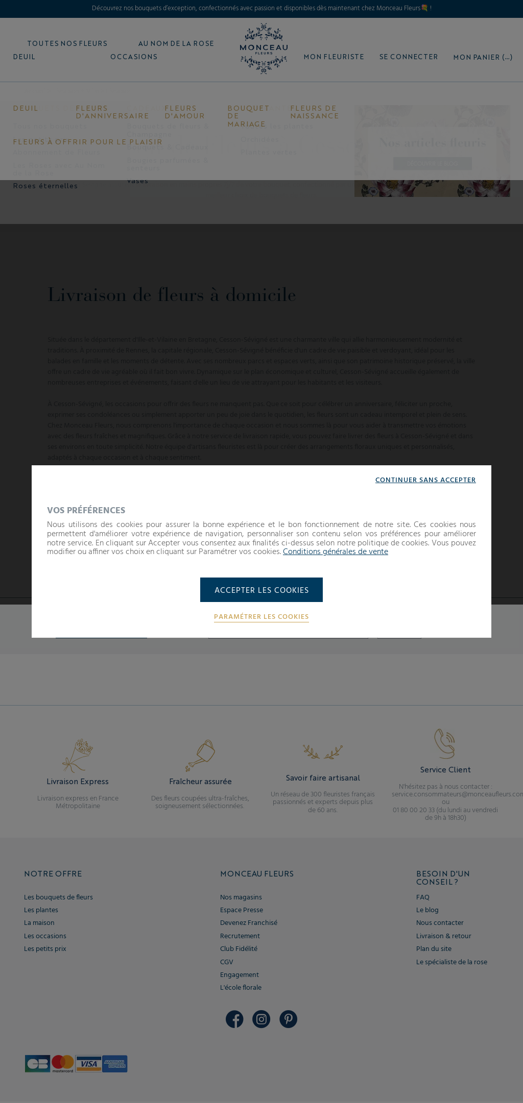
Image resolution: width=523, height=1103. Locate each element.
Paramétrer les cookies (261, 618)
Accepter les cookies (262, 590)
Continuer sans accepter (425, 480)
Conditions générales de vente (335, 551)
